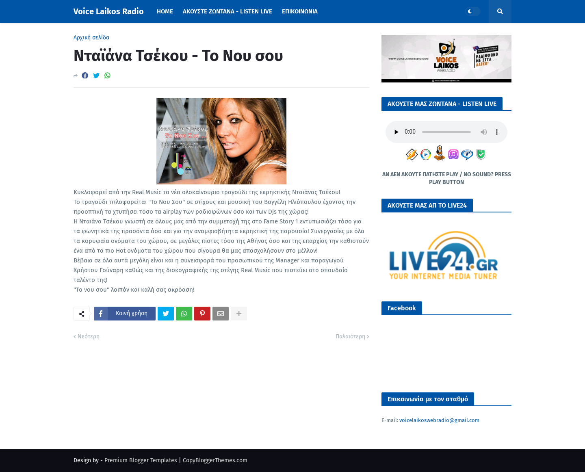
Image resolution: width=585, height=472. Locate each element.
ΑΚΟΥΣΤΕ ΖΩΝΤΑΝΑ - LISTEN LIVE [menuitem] (227, 11)
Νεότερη (89, 336)
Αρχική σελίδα (91, 38)
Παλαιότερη (350, 336)
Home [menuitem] (165, 11)
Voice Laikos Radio (109, 11)
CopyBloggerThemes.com (215, 460)
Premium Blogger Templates (140, 460)
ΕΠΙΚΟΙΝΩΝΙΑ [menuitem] (300, 11)
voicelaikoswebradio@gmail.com (439, 420)
